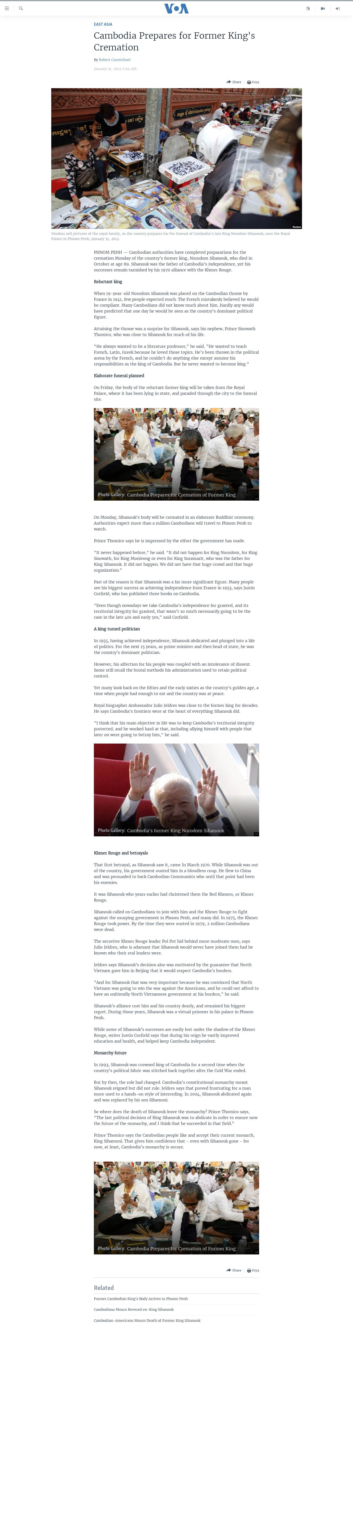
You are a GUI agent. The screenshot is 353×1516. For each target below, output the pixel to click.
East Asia (103, 25)
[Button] (234, 82)
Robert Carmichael (115, 60)
